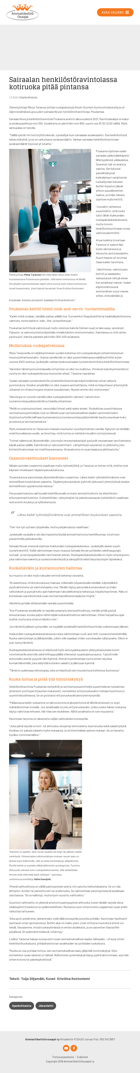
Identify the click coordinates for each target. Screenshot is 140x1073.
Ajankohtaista (28, 97)
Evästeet (82, 1057)
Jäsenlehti (45, 1005)
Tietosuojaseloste (63, 1057)
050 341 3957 (107, 1039)
